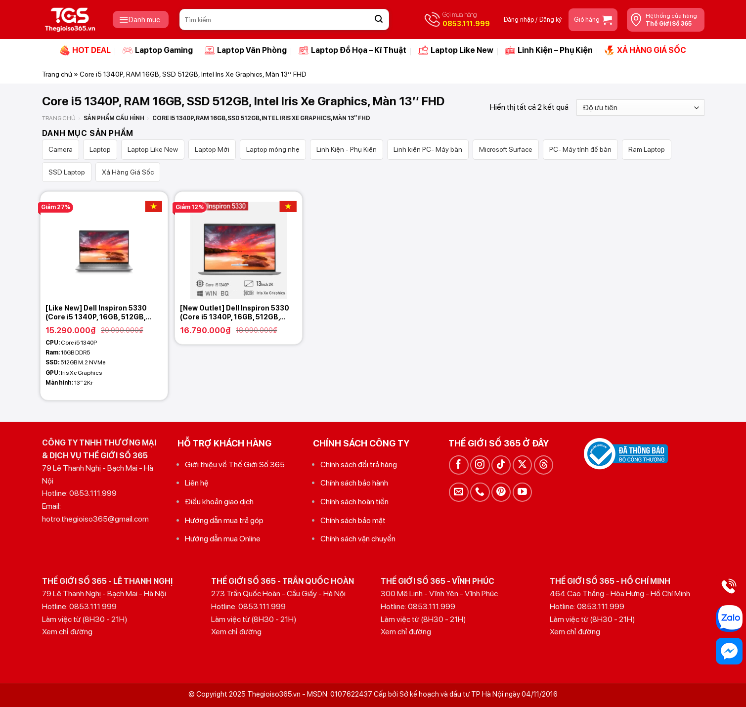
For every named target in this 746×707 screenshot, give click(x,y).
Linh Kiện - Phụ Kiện (346, 149)
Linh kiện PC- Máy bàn (428, 149)
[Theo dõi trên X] (522, 465)
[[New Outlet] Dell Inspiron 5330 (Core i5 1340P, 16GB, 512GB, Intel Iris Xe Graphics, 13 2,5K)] (238, 245)
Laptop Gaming (158, 50)
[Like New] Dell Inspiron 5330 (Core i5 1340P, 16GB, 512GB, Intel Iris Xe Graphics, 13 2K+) (96, 312)
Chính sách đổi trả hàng (358, 464)
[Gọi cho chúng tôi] (479, 492)
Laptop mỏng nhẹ (273, 149)
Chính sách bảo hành (354, 482)
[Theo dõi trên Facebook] (458, 465)
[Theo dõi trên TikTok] (501, 465)
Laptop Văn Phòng (246, 50)
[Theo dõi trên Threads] (543, 465)
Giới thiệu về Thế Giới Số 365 (235, 464)
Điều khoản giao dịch (219, 501)
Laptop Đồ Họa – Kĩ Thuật (352, 50)
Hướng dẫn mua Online (223, 538)
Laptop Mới (212, 149)
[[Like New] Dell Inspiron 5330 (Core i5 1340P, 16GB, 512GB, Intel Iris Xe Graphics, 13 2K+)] (103, 245)
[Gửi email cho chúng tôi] (458, 492)
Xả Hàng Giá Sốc (128, 172)
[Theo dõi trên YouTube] (522, 492)
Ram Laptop (646, 149)
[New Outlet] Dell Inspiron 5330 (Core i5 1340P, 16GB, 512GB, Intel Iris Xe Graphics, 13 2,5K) (234, 312)
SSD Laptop (66, 172)
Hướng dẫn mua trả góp (224, 520)
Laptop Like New (455, 50)
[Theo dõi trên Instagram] (479, 465)
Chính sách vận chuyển (357, 538)
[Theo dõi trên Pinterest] (501, 492)
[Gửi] (378, 19)
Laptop (100, 149)
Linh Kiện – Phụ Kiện (549, 50)
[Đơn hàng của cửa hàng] (640, 107)
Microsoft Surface (505, 149)
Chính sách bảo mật (353, 520)
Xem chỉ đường (67, 631)
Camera (60, 149)
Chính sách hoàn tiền (354, 501)
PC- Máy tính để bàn (580, 149)
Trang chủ (57, 74)
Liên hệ (197, 482)
